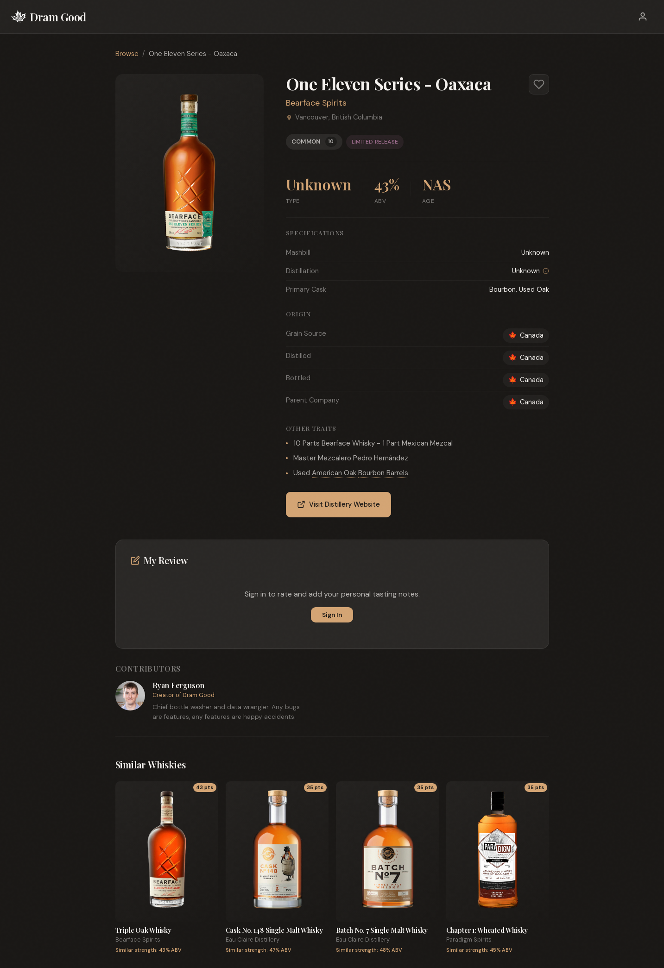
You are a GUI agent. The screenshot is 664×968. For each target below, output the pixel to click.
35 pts (315, 788)
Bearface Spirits (316, 103)
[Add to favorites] (539, 84)
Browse (127, 54)
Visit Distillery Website (338, 504)
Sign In (332, 615)
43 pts (204, 788)
